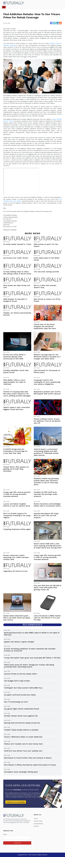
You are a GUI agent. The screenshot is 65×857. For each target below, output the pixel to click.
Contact (36, 826)
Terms (36, 818)
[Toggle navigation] (4, 7)
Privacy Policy (38, 821)
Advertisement (38, 823)
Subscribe (17, 843)
